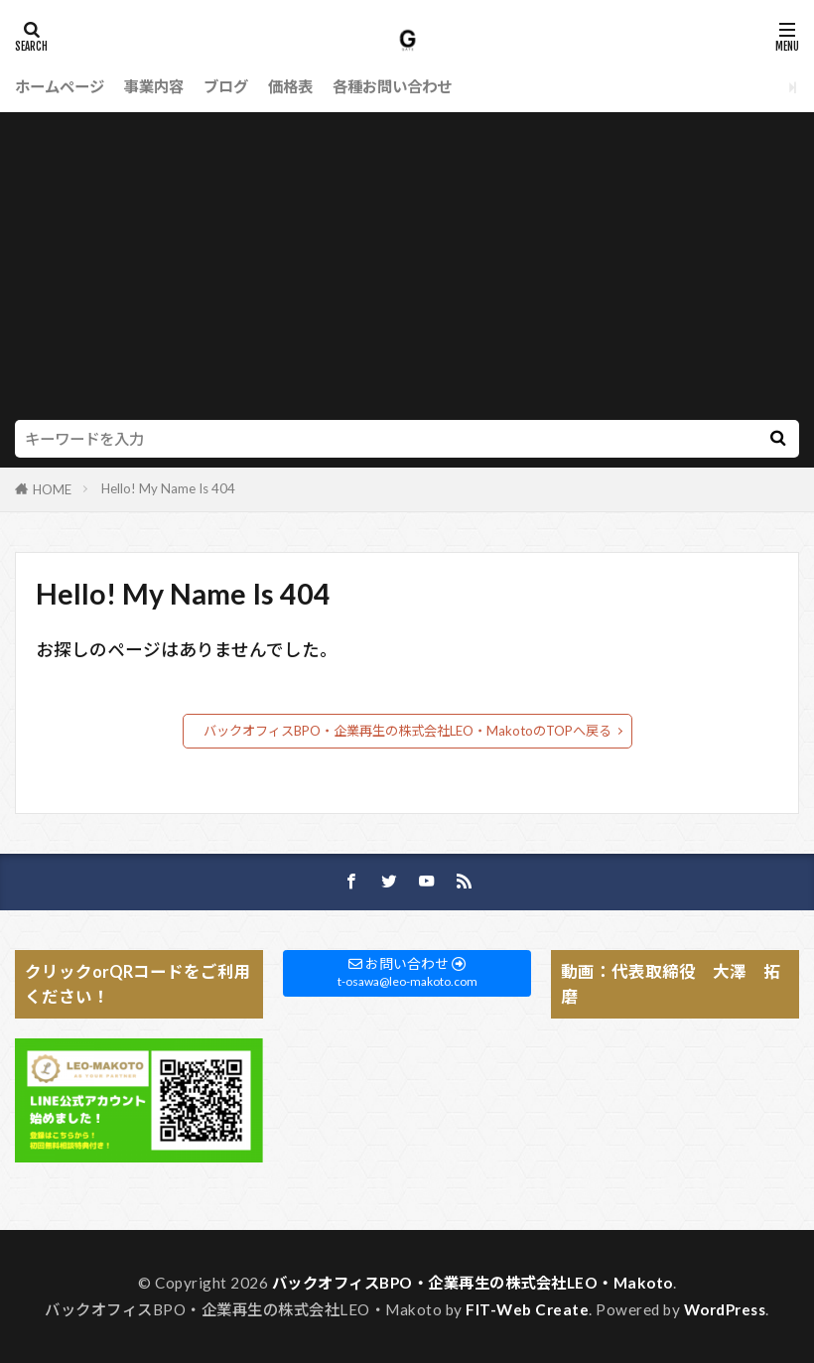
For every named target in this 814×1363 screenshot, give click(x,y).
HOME (52, 489)
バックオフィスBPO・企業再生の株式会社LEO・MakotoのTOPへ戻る (407, 731)
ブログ (226, 86)
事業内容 (154, 86)
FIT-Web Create (527, 1309)
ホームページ (59, 86)
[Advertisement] (407, 271)
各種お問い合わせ (392, 86)
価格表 (290, 86)
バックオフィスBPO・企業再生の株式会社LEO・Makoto (472, 1283)
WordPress (725, 1309)
